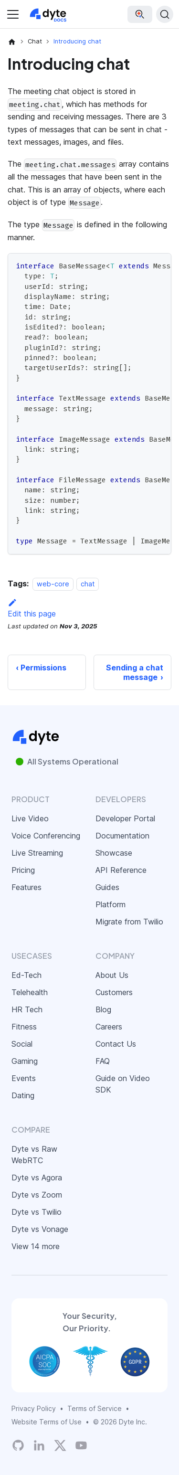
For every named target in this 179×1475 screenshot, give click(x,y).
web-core (53, 584)
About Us (111, 975)
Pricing (23, 870)
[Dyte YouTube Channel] (81, 1445)
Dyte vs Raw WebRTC (34, 1154)
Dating (22, 1095)
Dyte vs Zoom (36, 1194)
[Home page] (12, 41)
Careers (108, 1026)
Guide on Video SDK (122, 1083)
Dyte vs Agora (36, 1177)
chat (88, 584)
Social (21, 1044)
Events (23, 1078)
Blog (103, 1009)
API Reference (121, 870)
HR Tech (26, 1009)
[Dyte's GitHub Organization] (18, 1445)
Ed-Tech (26, 975)
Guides (107, 887)
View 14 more (35, 1246)
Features (26, 887)
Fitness (24, 1026)
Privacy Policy (33, 1408)
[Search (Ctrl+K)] (164, 14)
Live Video (30, 818)
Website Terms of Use (46, 1422)
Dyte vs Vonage (39, 1229)
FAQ (102, 1061)
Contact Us (115, 1044)
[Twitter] (60, 1445)
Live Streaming (37, 853)
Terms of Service (94, 1408)
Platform (110, 904)
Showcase (113, 853)
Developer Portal (125, 818)
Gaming (24, 1061)
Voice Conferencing (45, 835)
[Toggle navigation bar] (13, 14)
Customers (114, 992)
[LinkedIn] (39, 1445)
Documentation (122, 835)
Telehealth (29, 992)
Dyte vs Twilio (36, 1212)
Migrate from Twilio (129, 921)
